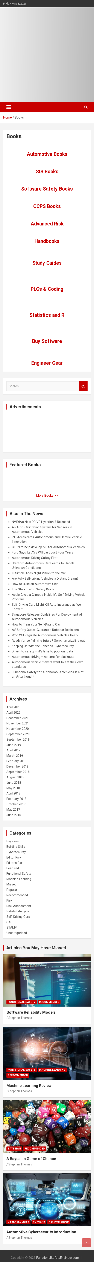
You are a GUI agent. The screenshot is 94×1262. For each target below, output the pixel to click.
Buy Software (47, 341)
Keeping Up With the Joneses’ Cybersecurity (43, 646)
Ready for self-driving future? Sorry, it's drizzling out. (48, 641)
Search (83, 386)
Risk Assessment (18, 906)
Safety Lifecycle (17, 911)
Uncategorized (16, 933)
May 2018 (13, 788)
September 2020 (18, 734)
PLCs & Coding (47, 289)
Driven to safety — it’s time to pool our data (42, 651)
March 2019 (14, 756)
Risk (9, 900)
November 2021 (17, 723)
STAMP (11, 927)
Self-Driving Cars (18, 917)
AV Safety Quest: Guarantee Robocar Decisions (45, 630)
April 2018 (13, 793)
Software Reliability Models (31, 1012)
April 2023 (13, 707)
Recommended (17, 895)
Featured (12, 868)
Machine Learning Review (29, 1085)
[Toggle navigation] (8, 107)
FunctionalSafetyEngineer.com (57, 1258)
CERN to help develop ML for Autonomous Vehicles (48, 547)
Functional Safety (18, 874)
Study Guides (47, 263)
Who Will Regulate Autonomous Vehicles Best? (45, 635)
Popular (11, 890)
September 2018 (18, 772)
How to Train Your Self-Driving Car (36, 624)
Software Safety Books (47, 189)
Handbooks (47, 241)
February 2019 (16, 761)
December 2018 (17, 766)
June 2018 (13, 783)
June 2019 (13, 745)
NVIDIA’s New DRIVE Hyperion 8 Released (41, 522)
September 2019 (18, 739)
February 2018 (16, 799)
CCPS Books (47, 206)
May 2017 (13, 810)
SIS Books (47, 172)
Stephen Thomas (20, 1018)
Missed (11, 884)
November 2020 (17, 729)
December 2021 (17, 718)
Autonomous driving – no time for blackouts (43, 657)
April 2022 (13, 713)
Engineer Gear (47, 363)
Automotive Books (47, 154)
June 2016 (13, 815)
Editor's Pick (14, 863)
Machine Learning (18, 879)
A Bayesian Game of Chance (31, 1158)
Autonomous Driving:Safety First (35, 558)
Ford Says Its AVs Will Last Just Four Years (42, 552)
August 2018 (15, 777)
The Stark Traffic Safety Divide (33, 589)
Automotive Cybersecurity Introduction (41, 1232)
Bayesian (12, 841)
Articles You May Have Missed (36, 947)
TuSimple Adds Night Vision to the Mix (38, 573)
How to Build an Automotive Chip (35, 584)
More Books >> (47, 495)
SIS (8, 922)
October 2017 (16, 804)
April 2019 (13, 750)
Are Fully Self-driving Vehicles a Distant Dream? (45, 578)
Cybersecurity (16, 852)
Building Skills (15, 847)
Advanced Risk (47, 224)
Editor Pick (13, 857)
